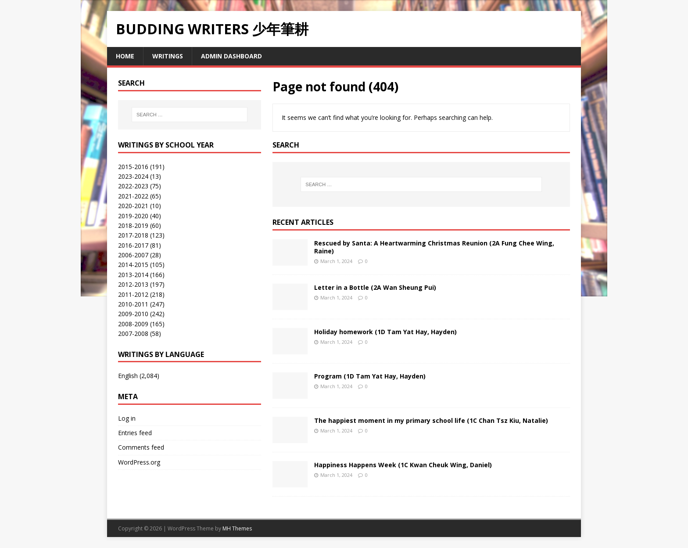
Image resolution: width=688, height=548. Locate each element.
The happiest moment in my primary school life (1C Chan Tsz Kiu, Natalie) (431, 420)
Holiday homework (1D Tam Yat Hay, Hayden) (385, 332)
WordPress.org (139, 462)
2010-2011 (133, 304)
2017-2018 (133, 235)
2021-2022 (133, 196)
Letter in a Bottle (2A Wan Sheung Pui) (375, 287)
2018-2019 (133, 225)
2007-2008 (133, 333)
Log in (127, 418)
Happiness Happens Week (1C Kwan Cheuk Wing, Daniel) (403, 465)
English (128, 375)
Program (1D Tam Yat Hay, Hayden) (370, 376)
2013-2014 (133, 274)
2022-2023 (133, 186)
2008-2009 (133, 324)
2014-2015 (133, 264)
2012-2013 (133, 284)
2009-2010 (133, 314)
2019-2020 (133, 216)
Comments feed (141, 447)
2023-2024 (133, 176)
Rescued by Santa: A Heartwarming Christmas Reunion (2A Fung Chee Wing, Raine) (434, 247)
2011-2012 (133, 294)
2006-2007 (133, 255)
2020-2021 (133, 206)
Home (125, 56)
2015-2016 (133, 166)
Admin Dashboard (231, 56)
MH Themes (237, 528)
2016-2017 (133, 245)
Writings (167, 56)
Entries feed (135, 433)
